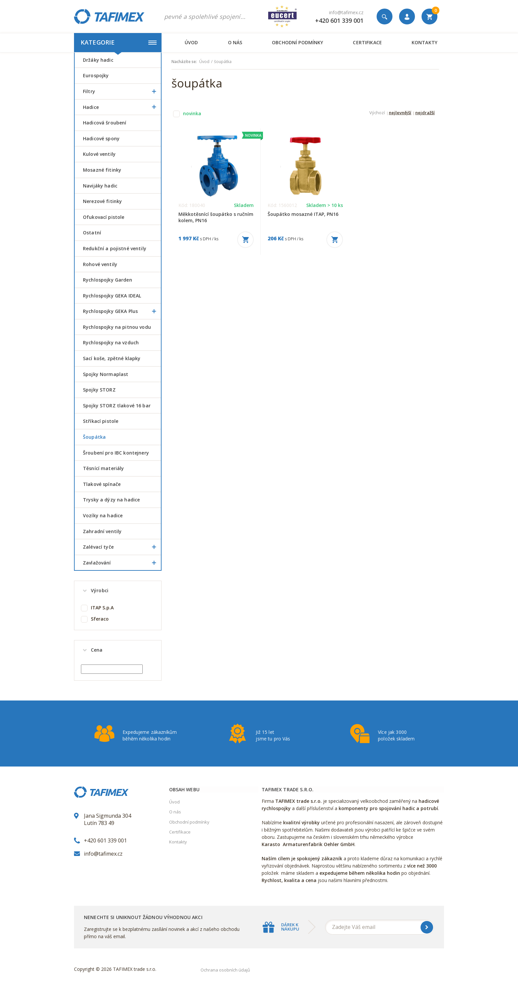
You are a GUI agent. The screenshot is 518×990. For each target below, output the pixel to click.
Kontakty (424, 42)
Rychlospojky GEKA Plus (122, 311)
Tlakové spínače (102, 484)
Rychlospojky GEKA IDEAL (112, 295)
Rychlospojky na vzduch (111, 342)
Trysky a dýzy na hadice (111, 499)
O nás (235, 42)
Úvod (191, 42)
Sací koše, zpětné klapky (111, 358)
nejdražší (425, 113)
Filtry (122, 91)
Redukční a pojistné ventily (114, 248)
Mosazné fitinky (102, 170)
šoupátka (94, 437)
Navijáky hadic (100, 186)
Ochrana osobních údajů (225, 970)
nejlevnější (400, 113)
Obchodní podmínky (297, 42)
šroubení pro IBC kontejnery (116, 453)
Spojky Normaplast (105, 374)
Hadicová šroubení (104, 122)
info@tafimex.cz (346, 12)
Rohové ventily (100, 264)
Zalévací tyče (122, 547)
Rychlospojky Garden (107, 280)
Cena (97, 650)
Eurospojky (96, 75)
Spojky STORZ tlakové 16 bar (117, 405)
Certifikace (367, 42)
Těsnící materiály (103, 468)
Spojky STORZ (99, 390)
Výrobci (99, 590)
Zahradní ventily (102, 531)
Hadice (122, 107)
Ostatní (92, 232)
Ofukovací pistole (103, 217)
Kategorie (119, 42)
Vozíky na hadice (103, 515)
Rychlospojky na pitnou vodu (117, 327)
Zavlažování (122, 562)
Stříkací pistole (100, 421)
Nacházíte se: (184, 61)
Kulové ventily (99, 154)
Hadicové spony (101, 138)
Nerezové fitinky (102, 201)
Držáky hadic (98, 60)
